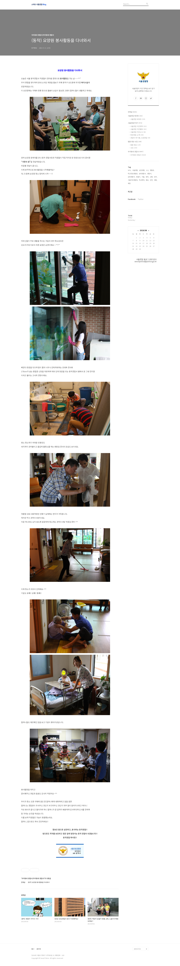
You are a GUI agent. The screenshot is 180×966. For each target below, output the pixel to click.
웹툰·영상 (135, 145)
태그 (32, 949)
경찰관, (152, 170)
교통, (151, 177)
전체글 (132, 112)
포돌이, (138, 177)
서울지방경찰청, (133, 180)
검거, (155, 177)
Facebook (131, 199)
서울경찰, (135, 170)
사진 (133, 148)
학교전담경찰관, (133, 173)
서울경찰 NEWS (135, 116)
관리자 (39, 949)
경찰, (155, 180)
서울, (143, 177)
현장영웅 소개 (137, 135)
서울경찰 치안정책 (138, 126)
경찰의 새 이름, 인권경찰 (140, 138)
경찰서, (149, 173)
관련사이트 (137, 949)
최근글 (130, 191)
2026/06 (143, 230)
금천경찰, (142, 170)
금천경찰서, (131, 177)
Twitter (140, 199)
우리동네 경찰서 (135, 151)
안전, (151, 180)
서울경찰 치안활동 (138, 129)
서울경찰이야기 (135, 123)
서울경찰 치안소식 (138, 132)
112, (147, 170)
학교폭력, (142, 180)
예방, (129, 183)
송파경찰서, (142, 173)
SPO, (129, 170)
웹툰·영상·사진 (135, 141)
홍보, (147, 180)
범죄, (147, 177)
